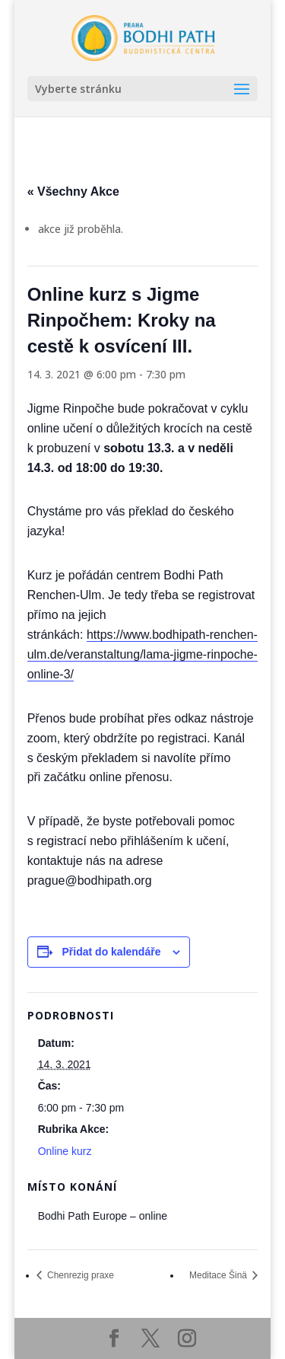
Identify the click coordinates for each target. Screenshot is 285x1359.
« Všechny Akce (73, 191)
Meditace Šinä (219, 1275)
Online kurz (65, 1151)
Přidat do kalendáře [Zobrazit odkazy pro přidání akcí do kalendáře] (111, 952)
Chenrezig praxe (79, 1275)
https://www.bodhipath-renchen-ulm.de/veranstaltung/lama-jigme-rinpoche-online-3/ (142, 654)
